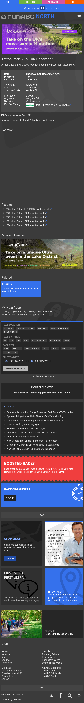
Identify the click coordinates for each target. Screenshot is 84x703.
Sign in (10, 497)
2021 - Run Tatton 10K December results (25, 221)
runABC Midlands (51, 673)
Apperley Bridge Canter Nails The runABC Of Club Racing (35, 416)
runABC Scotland (51, 667)
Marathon (55, 340)
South (74, 2)
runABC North (49, 670)
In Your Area (48, 657)
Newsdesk (7, 654)
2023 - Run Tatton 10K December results (25, 213)
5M (11, 340)
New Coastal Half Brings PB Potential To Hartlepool (32, 440)
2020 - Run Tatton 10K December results (25, 225)
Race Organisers (51, 660)
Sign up (10, 558)
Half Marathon (39, 340)
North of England (25, 328)
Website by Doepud (11, 699)
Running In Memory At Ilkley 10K (23, 436)
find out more (52, 8)
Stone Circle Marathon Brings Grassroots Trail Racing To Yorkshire (40, 412)
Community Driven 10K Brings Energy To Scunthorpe (33, 444)
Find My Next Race (15, 368)
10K (18, 340)
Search (5, 679)
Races (4, 657)
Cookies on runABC (12, 673)
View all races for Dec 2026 (17, 115)
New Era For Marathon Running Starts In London (31, 449)
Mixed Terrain (68, 349)
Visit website (33, 101)
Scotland (30, 2)
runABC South (49, 676)
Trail (45, 349)
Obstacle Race (10, 352)
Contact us (7, 676)
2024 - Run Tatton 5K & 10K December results (28, 209)
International (10, 332)
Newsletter (7, 662)
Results (5, 660)
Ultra (66, 340)
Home (4, 651)
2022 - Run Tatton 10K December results (25, 217)
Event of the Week (52, 662)
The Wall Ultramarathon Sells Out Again (26, 428)
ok (42, 8)
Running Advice (50, 654)
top (42, 515)
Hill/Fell (17, 349)
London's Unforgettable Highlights (24, 424)
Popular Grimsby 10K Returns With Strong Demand (32, 432)
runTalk (46, 651)
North (9, 2)
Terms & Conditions (12, 670)
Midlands (53, 2)
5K (5, 340)
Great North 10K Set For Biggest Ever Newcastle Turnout (35, 420)
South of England (59, 328)
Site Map (6, 667)
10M (26, 340)
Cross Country (32, 349)
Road (6, 349)
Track (55, 349)
